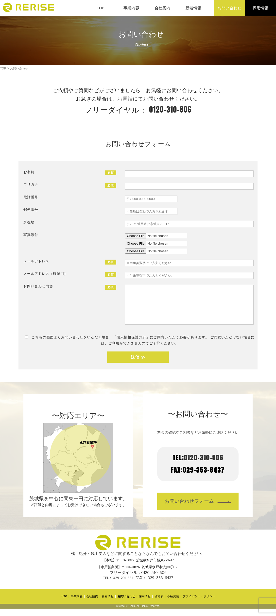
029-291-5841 (119, 585)
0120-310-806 (138, 109)
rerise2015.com (127, 613)
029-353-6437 (154, 585)
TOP (3, 68)
